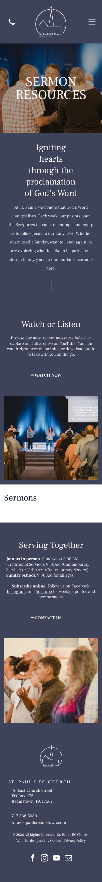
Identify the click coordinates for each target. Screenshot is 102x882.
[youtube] (56, 858)
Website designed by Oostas (38, 840)
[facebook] (33, 858)
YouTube (67, 343)
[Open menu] (92, 21)
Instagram (16, 591)
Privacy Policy (75, 840)
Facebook (80, 586)
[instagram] (45, 858)
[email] (68, 858)
